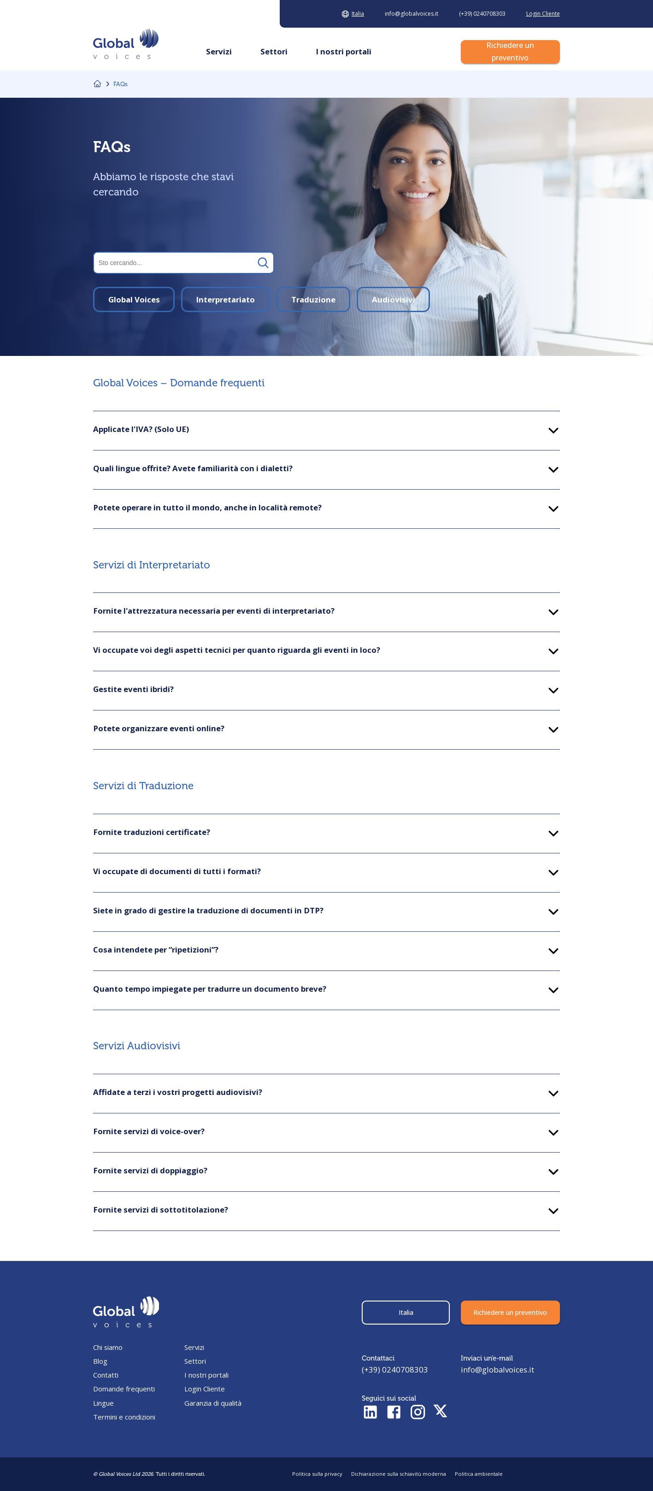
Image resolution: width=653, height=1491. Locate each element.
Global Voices (134, 299)
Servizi (194, 1347)
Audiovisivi (393, 299)
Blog (100, 1361)
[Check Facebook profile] (393, 1412)
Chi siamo (108, 1347)
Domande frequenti (124, 1388)
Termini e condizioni (124, 1416)
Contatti (105, 1374)
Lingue (103, 1403)
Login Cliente (204, 1388)
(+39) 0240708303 (395, 1369)
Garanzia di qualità (212, 1403)
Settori (195, 1361)
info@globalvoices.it (497, 1369)
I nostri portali (206, 1374)
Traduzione (313, 299)
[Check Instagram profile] (417, 1412)
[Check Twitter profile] (440, 1412)
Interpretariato (225, 299)
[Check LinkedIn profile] (370, 1412)
